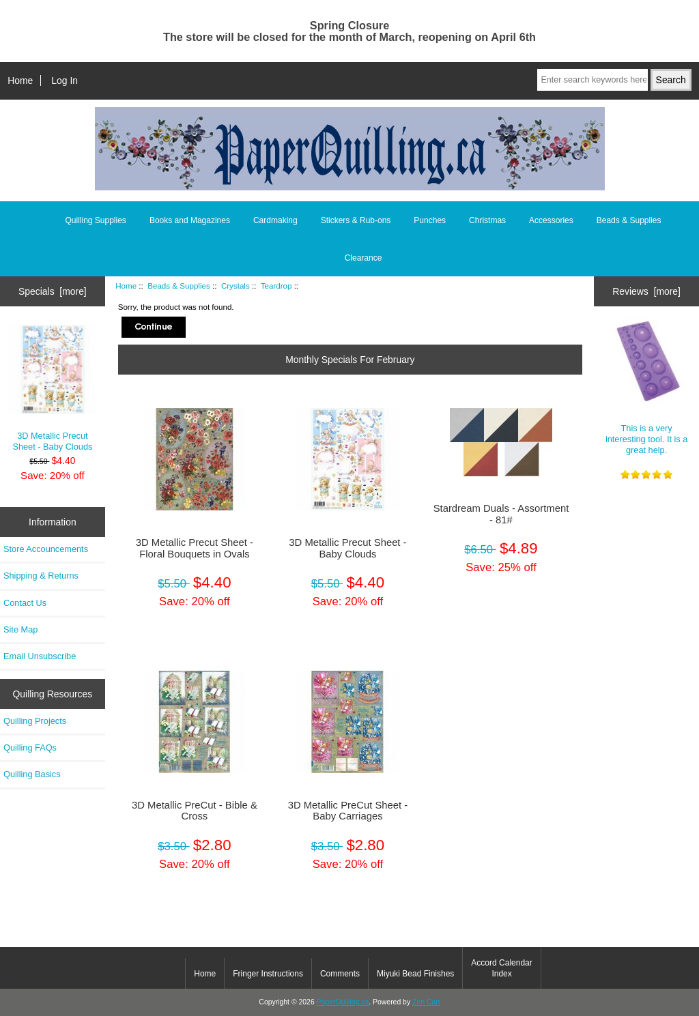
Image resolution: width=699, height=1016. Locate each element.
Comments (340, 973)
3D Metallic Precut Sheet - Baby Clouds (53, 388)
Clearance (363, 258)
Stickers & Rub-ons (356, 220)
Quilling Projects (34, 721)
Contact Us (24, 603)
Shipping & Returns (41, 575)
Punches (430, 220)
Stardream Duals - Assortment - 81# (501, 514)
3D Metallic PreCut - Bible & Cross (194, 811)
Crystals (235, 285)
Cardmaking (275, 220)
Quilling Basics (32, 774)
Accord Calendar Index (501, 968)
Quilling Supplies (95, 220)
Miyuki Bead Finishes (415, 973)
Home (20, 80)
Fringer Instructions (268, 973)
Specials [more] (52, 291)
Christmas (487, 220)
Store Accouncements (45, 549)
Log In (64, 80)
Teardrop (276, 285)
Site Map (20, 629)
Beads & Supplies (178, 285)
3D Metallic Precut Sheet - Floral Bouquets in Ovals (194, 548)
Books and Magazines (189, 220)
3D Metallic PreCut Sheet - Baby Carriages (348, 811)
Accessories (551, 220)
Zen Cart (426, 1002)
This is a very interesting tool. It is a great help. (646, 386)
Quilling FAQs (30, 747)
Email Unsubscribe (39, 656)
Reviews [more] (646, 291)
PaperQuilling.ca (343, 1002)
